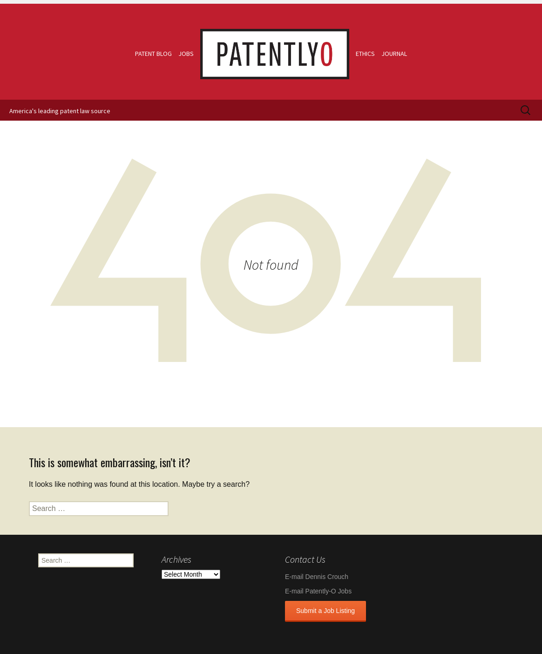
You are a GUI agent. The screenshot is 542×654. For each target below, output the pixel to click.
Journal (394, 53)
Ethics (365, 53)
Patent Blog (153, 53)
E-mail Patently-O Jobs (318, 591)
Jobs (186, 53)
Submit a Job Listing (325, 610)
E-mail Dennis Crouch (316, 576)
